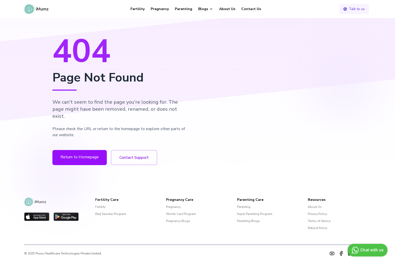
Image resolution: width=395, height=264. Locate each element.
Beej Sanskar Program (110, 214)
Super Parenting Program (254, 214)
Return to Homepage (79, 157)
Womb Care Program (181, 214)
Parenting (183, 9)
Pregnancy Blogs (178, 221)
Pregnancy (160, 9)
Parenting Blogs (248, 221)
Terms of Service (319, 221)
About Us (227, 9)
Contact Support (134, 157)
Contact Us (251, 9)
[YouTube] (332, 253)
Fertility (137, 9)
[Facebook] (341, 253)
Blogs (205, 9)
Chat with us (367, 250)
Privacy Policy (317, 214)
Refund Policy (317, 228)
